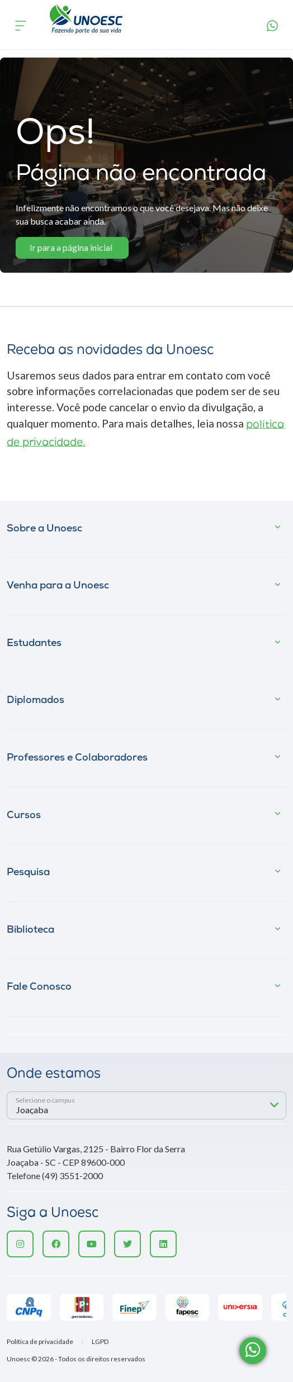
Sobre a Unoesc (44, 529)
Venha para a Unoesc (58, 586)
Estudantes (34, 643)
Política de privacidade (40, 1341)
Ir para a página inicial (71, 247)
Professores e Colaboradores (77, 758)
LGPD (100, 1341)
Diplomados (35, 700)
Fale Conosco (39, 987)
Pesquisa (28, 872)
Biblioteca (30, 930)
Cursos (24, 815)
